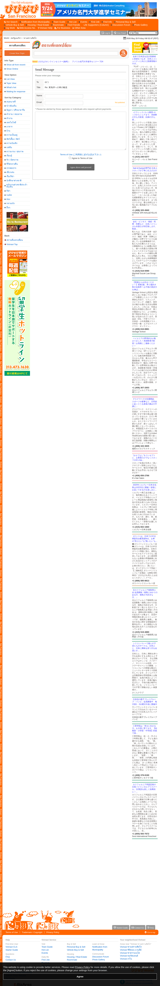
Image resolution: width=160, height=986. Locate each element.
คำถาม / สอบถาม (14, 114)
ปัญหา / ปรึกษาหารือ (15, 110)
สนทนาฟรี (11, 102)
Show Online (12, 69)
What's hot (11, 87)
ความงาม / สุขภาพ (14, 151)
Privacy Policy (52, 932)
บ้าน (8, 131)
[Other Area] (79, 28)
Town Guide (47, 947)
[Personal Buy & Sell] (125, 22)
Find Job (46, 960)
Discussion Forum (100, 957)
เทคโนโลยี (11, 122)
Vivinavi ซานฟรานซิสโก (131, 947)
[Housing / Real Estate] (37, 25)
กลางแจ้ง (10, 203)
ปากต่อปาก (11, 168)
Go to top (151, 932)
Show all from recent (15, 65)
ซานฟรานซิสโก (30, 38)
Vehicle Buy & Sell (75, 950)
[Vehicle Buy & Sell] (14, 25)
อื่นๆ (8, 207)
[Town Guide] (58, 22)
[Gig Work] (9, 28)
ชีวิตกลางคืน (12, 164)
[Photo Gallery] (140, 25)
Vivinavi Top (12, 244)
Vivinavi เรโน (126, 959)
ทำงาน (9, 118)
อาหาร (9, 127)
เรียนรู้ (9, 156)
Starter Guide (12, 950)
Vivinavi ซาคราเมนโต (130, 953)
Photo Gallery (98, 959)
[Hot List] (72, 22)
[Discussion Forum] (120, 25)
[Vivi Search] (11, 22)
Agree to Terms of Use (82, 158)
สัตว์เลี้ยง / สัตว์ (13, 139)
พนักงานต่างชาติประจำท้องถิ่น (16, 186)
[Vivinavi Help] (45, 28)
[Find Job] (94, 22)
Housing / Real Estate (77, 957)
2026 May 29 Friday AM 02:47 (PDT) (142, 38)
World (6, 38)
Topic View (11, 83)
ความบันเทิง (11, 143)
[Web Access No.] (26, 28)
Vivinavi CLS (11, 947)
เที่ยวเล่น (10, 172)
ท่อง (8, 199)
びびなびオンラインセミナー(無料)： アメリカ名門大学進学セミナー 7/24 (67, 61)
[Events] (83, 22)
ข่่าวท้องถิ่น (11, 106)
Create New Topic (17, 53)
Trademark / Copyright (32, 932)
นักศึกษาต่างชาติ (13, 180)
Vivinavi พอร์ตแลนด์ (129, 956)
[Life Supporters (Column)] (95, 25)
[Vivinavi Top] (20, 9)
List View (10, 79)
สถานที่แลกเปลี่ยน (17, 45)
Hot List (45, 950)
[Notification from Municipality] (35, 22)
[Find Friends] (73, 25)
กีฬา (8, 191)
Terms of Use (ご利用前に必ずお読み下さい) (80, 154)
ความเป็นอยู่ (11, 135)
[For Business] (62, 28)
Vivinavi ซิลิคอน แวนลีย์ (130, 950)
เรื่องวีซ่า (10, 176)
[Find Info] (107, 22)
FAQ (8, 957)
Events (45, 953)
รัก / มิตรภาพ (12, 160)
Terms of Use (12, 932)
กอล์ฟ (9, 195)
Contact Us (11, 960)
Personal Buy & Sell (76, 947)
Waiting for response (15, 91)
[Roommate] (57, 25)
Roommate (72, 960)
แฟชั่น (9, 147)
